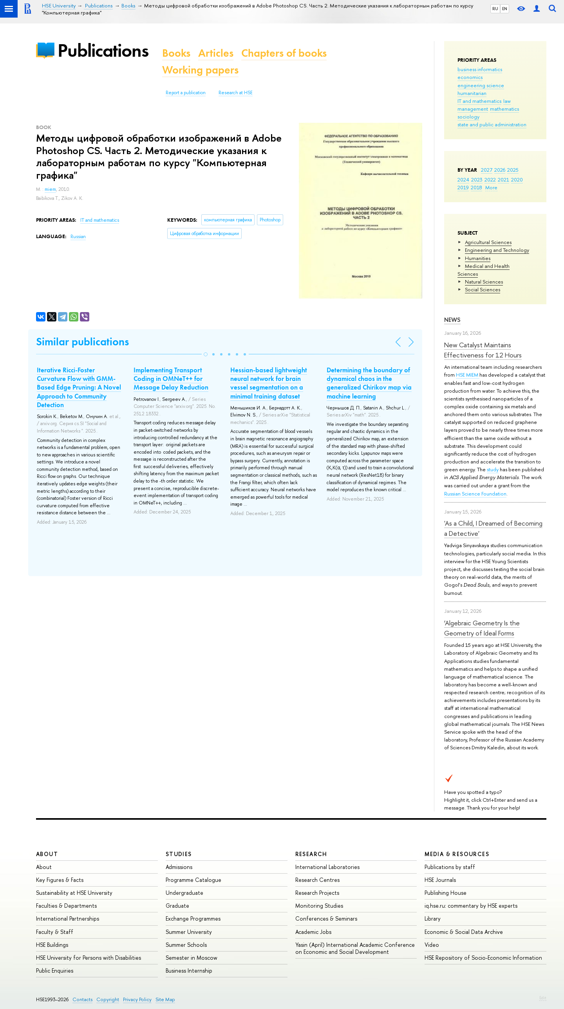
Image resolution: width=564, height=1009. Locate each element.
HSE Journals (440, 879)
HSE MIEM (467, 374)
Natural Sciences (484, 281)
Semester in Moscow (191, 957)
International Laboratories (327, 867)
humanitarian (471, 93)
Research (311, 854)
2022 (490, 179)
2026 (499, 169)
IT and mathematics (479, 100)
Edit (542, 997)
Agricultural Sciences (488, 242)
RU (495, 8)
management (472, 108)
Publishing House (445, 892)
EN (504, 8)
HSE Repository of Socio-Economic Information (483, 957)
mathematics (504, 108)
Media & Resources (457, 854)
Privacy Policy (137, 999)
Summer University (189, 931)
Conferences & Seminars (326, 918)
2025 (513, 169)
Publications (103, 50)
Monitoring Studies (319, 905)
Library (433, 918)
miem (50, 189)
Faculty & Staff (54, 931)
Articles (215, 53)
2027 (486, 169)
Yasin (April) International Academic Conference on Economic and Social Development (355, 948)
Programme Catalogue (193, 879)
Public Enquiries (54, 970)
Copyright (107, 999)
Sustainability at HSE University (74, 892)
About (47, 854)
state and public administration (491, 124)
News (452, 320)
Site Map (165, 999)
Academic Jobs (313, 931)
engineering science (480, 85)
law (507, 100)
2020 (517, 179)
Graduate (177, 905)
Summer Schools (186, 944)
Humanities (477, 258)
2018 (476, 187)
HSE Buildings (52, 944)
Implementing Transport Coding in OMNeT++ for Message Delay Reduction (171, 378)
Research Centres (317, 879)
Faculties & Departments (66, 905)
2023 (477, 179)
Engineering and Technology (497, 249)
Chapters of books (284, 53)
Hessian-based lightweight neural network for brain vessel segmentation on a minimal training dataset (268, 383)
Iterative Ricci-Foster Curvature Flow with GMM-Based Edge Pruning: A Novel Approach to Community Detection (79, 387)
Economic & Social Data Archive (464, 931)
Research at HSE (236, 93)
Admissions (179, 867)
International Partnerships (67, 918)
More (491, 187)
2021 (503, 179)
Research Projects (317, 892)
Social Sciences (482, 289)
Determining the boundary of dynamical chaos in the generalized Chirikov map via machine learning (369, 383)
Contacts (82, 999)
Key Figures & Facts (59, 879)
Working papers (200, 70)
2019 (463, 187)
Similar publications (82, 341)
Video (432, 944)
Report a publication (186, 93)
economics (470, 77)
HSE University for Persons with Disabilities (88, 957)
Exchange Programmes (193, 918)
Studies (179, 854)
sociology (468, 116)
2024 (463, 179)
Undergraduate (184, 892)
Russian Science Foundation (475, 493)
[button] (206, 354)
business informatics (479, 69)
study (493, 469)
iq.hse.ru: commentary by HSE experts (471, 905)
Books (176, 53)
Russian (78, 236)
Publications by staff (450, 867)
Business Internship (189, 970)
